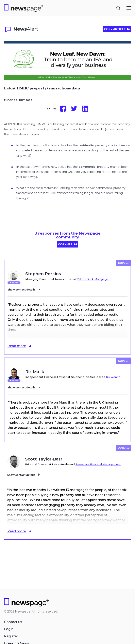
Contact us (13, 622)
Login (8, 629)
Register (11, 636)
